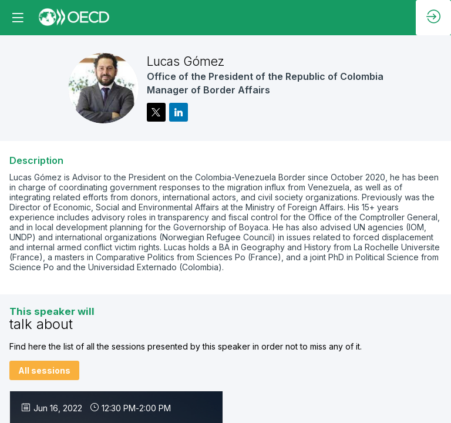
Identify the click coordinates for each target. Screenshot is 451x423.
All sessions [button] (44, 370)
